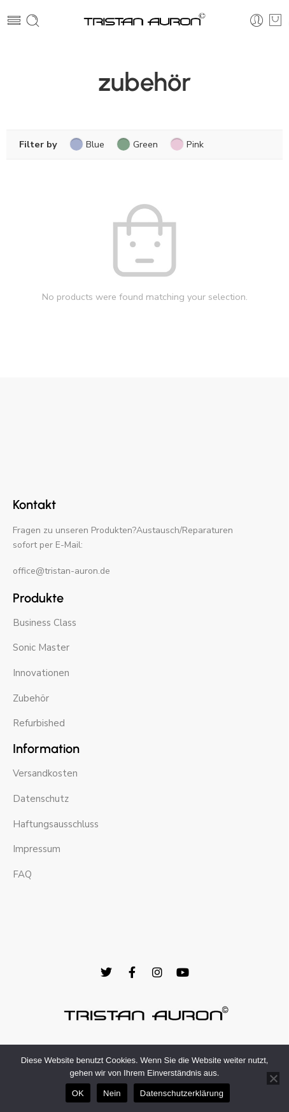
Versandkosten (45, 773)
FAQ (22, 874)
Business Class (44, 622)
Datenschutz (41, 798)
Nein (112, 1093)
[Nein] (273, 1078)
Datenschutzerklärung (181, 1093)
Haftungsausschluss (56, 824)
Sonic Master (41, 647)
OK (78, 1093)
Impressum (36, 849)
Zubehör (31, 698)
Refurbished (39, 723)
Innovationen (41, 673)
